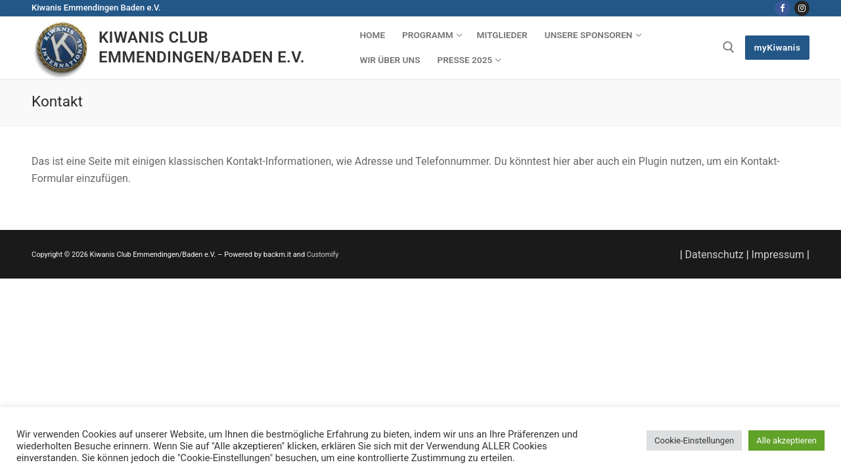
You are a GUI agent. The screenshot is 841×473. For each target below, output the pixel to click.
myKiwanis (777, 47)
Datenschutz (714, 254)
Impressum (778, 254)
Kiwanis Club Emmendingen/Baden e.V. (202, 47)
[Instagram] (801, 8)
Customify (323, 254)
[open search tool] (729, 47)
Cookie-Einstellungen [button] (694, 440)
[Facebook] (782, 8)
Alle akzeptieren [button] (786, 440)
